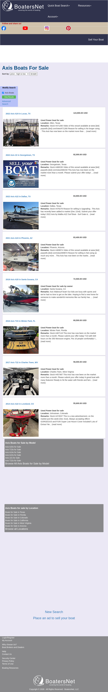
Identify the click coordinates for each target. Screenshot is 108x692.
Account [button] (53, 16)
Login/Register (8, 638)
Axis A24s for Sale (13, 452)
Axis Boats (8, 93)
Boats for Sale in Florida (15, 515)
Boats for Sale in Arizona (15, 526)
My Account (7, 640)
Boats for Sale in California (16, 520)
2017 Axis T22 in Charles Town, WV (22, 362)
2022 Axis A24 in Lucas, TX (18, 114)
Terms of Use (7, 664)
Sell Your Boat (96, 39)
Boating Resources (10, 668)
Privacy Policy (8, 661)
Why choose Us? (9, 644)
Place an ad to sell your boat (54, 618)
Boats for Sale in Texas (15, 512)
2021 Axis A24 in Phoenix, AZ (19, 238)
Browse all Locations (16, 529)
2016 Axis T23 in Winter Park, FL (20, 321)
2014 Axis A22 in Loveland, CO (20, 404)
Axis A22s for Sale (13, 455)
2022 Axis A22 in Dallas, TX (18, 196)
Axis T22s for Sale (13, 460)
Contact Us (7, 654)
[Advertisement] (54, 54)
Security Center (8, 658)
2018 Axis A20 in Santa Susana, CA (22, 279)
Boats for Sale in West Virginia (18, 523)
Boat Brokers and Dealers (13, 647)
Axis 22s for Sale (12, 458)
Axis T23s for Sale (13, 449)
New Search (54, 612)
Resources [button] (84, 5)
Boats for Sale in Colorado (16, 518)
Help (4, 651)
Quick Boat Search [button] (59, 5)
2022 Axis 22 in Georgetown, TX (20, 155)
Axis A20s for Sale (13, 447)
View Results (9, 97)
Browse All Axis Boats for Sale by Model (27, 463)
